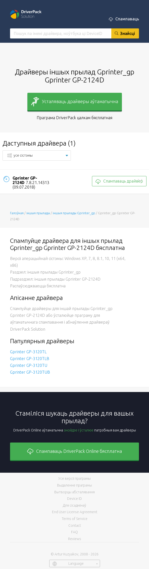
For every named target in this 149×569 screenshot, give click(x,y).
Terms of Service (74, 519)
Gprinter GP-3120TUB (30, 372)
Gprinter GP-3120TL (28, 351)
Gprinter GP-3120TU (28, 365)
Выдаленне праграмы (74, 485)
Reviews (74, 539)
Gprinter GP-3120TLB (29, 358)
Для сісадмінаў (74, 505)
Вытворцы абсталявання (74, 492)
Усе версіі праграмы (74, 478)
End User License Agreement (74, 512)
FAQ (74, 532)
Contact (74, 525)
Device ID (74, 499)
